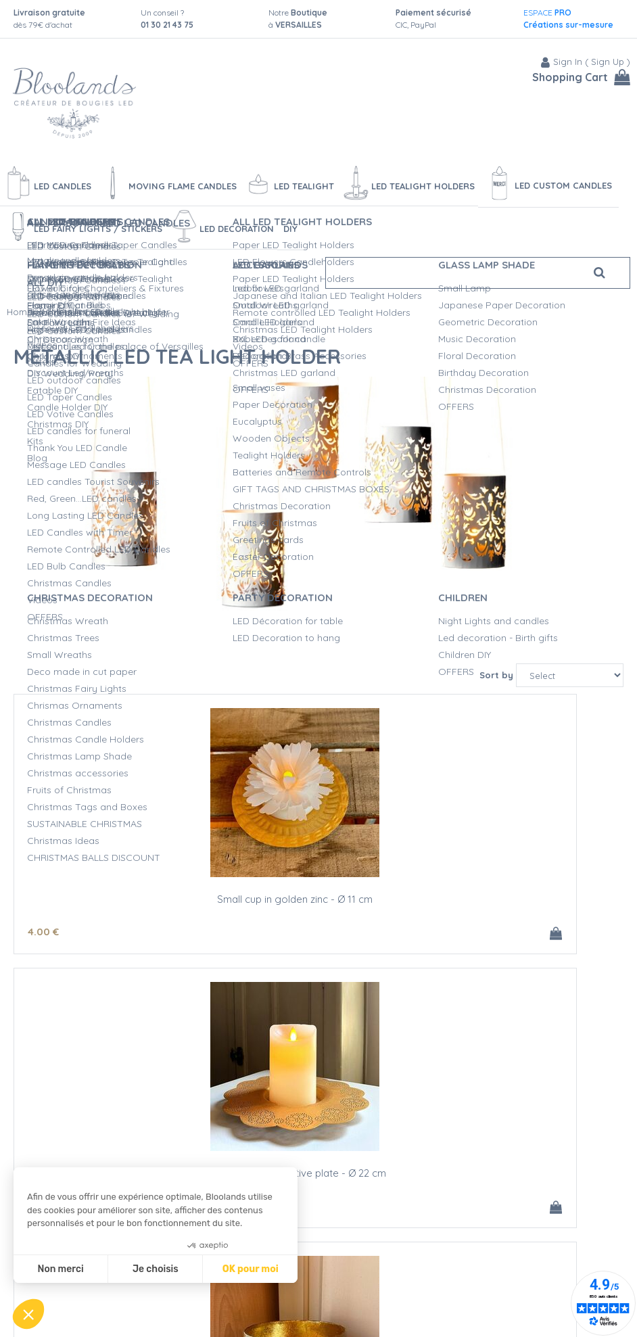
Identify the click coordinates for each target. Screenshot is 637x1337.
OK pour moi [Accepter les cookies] (250, 1269)
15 (250, 926)
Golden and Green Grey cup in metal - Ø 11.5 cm (522, 899)
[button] (28, 1314)
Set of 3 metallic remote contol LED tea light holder (521, 1173)
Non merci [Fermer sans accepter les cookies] (60, 1269)
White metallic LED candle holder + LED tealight (318, 1173)
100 (457, 1200)
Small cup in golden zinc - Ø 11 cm (115, 894)
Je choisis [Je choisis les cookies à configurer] (156, 1269)
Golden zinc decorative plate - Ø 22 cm (318, 899)
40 (499, 1200)
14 (453, 926)
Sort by (496, 670)
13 (286, 926)
